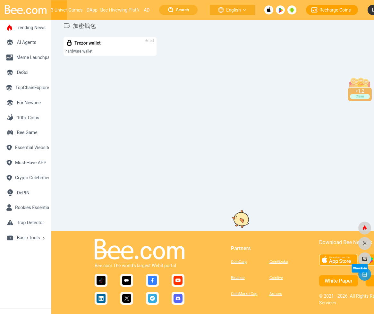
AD (146, 10)
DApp (92, 10)
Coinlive (276, 278)
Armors (275, 294)
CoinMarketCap (244, 294)
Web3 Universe (57, 10)
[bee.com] (364, 228)
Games (75, 10)
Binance (238, 278)
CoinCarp (239, 261)
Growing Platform (128, 10)
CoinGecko (278, 261)
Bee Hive (109, 10)
